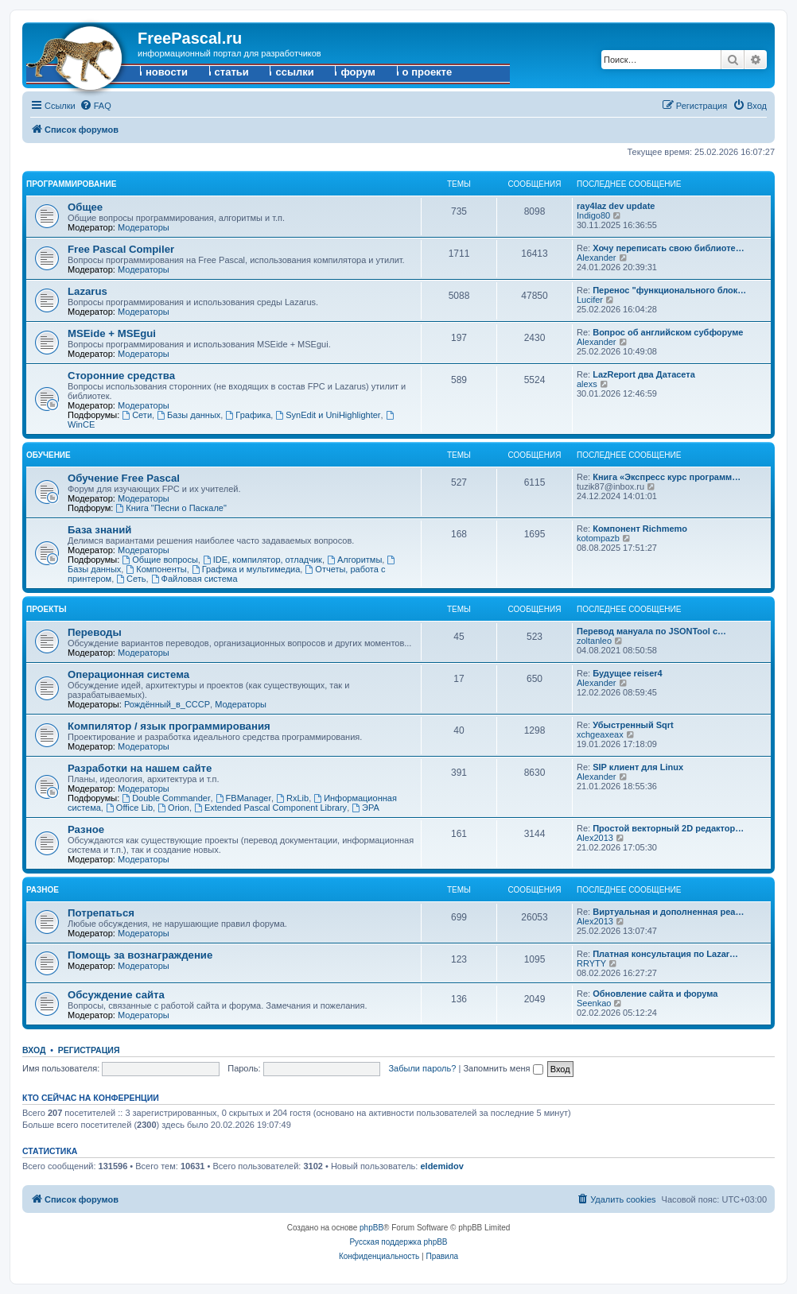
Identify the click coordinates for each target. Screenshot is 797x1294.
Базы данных (188, 415)
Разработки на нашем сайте (140, 768)
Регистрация (89, 1050)
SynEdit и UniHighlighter (327, 415)
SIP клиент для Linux (638, 767)
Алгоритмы (354, 559)
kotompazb (598, 538)
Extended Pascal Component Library (270, 807)
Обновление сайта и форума (655, 993)
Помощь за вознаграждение (140, 955)
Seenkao (594, 1003)
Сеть (131, 578)
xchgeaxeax (600, 734)
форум (357, 72)
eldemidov (441, 1166)
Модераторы (143, 227)
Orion (173, 807)
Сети (137, 415)
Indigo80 (593, 215)
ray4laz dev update (616, 206)
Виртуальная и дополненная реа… (668, 911)
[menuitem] (95, 105)
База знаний (99, 530)
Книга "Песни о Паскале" (170, 508)
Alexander (596, 257)
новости (167, 72)
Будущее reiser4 (628, 673)
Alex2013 (595, 838)
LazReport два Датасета (644, 374)
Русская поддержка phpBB (398, 1242)
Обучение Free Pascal (124, 478)
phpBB (371, 1227)
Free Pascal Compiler (121, 249)
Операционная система (128, 674)
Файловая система (194, 578)
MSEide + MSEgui (112, 333)
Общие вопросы (160, 559)
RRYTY (591, 963)
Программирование (71, 184)
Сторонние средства (121, 376)
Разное (86, 829)
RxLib (292, 798)
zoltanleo (594, 640)
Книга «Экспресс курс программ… (667, 477)
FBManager (243, 798)
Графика (247, 415)
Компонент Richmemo (640, 528)
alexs (587, 384)
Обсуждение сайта (116, 995)
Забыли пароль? (422, 1068)
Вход (33, 1050)
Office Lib (129, 807)
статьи (232, 72)
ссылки (294, 72)
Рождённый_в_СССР (167, 704)
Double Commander (166, 798)
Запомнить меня (502, 1068)
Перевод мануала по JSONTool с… (651, 631)
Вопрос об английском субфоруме (668, 332)
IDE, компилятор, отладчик (262, 559)
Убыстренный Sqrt (633, 725)
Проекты (46, 609)
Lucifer (590, 299)
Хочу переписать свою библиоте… (668, 248)
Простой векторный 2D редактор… (668, 828)
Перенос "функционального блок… (669, 290)
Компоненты (156, 569)
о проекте (427, 72)
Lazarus (87, 291)
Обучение (48, 455)
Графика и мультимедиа (246, 569)
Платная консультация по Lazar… (665, 954)
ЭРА (365, 807)
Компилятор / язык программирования (169, 726)
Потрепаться (101, 913)
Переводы (95, 632)
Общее (85, 207)
